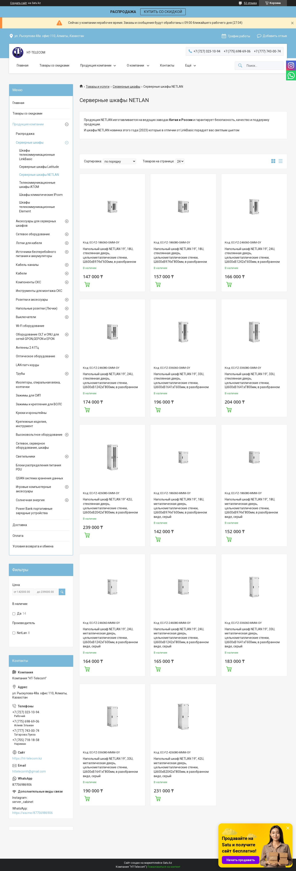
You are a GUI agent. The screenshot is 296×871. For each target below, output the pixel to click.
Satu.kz (167, 862)
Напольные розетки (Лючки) (36, 308)
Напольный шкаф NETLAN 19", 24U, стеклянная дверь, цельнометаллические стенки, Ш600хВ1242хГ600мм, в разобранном (252, 255)
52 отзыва (250, 3)
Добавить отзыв (275, 36)
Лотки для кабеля (29, 243)
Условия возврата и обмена (33, 546)
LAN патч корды (27, 365)
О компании (136, 65)
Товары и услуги (97, 86)
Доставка (20, 525)
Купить (87, 284)
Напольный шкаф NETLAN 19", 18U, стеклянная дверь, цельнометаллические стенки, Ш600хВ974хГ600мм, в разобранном (109, 255)
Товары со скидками (54, 65)
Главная (22, 65)
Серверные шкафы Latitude (39, 167)
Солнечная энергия (30, 500)
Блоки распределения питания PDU (38, 467)
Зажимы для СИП (28, 395)
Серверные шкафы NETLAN (39, 174)
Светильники (25, 456)
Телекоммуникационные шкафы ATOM (37, 185)
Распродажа (25, 133)
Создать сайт (18, 3)
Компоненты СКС (28, 282)
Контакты (167, 65)
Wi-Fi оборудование (30, 326)
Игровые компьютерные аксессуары (33, 489)
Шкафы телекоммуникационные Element (37, 207)
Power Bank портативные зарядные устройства (34, 511)
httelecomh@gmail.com (29, 771)
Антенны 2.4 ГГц (27, 347)
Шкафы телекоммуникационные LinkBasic (37, 155)
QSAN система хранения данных (39, 478)
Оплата (18, 535)
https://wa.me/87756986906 (32, 813)
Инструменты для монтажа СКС (39, 291)
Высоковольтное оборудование (39, 434)
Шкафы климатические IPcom (41, 194)
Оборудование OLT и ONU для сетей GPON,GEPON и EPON (37, 337)
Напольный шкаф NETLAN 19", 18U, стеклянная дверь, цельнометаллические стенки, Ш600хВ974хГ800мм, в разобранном (180, 255)
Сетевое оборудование (33, 234)
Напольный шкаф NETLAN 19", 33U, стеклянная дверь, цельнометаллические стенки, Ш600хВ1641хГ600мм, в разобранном (181, 380)
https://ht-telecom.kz (27, 758)
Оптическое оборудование (35, 356)
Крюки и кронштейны (31, 413)
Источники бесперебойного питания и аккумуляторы (36, 254)
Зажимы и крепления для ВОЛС (39, 404)
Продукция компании (95, 65)
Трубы (20, 373)
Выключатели (26, 317)
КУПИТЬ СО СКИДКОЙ (163, 12)
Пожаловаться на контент (164, 866)
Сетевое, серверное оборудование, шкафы (32, 446)
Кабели (21, 273)
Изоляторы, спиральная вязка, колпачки (38, 385)
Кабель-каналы (27, 265)
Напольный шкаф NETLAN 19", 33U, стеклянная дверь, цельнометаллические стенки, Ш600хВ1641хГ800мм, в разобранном (252, 380)
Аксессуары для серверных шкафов (36, 223)
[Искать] (240, 65)
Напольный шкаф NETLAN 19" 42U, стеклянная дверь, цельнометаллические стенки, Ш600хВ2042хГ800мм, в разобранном (110, 506)
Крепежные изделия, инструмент (31, 424)
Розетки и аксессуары (32, 299)
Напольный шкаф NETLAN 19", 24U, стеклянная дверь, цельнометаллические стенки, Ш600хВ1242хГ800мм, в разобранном (110, 380)
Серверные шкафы (126, 86)
